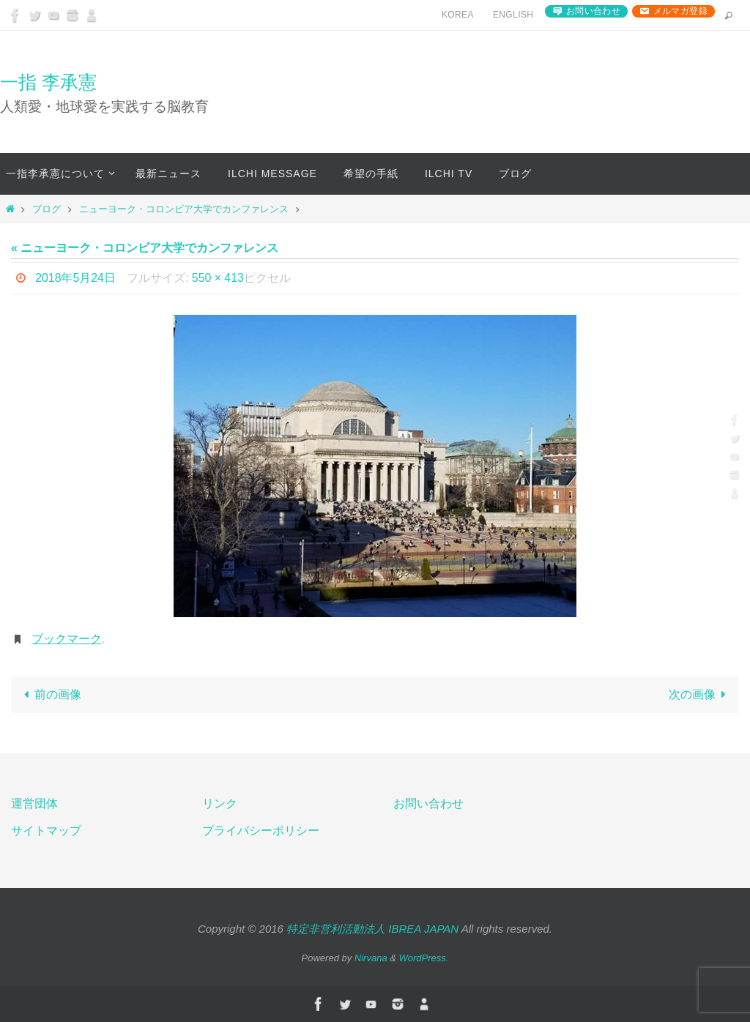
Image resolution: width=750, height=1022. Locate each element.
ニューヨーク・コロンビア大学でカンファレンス (184, 209)
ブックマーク (66, 639)
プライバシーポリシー (260, 830)
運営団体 (34, 803)
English (513, 15)
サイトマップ (46, 830)
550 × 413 (218, 278)
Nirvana (370, 957)
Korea (458, 15)
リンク (219, 803)
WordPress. (424, 957)
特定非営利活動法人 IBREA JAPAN (372, 928)
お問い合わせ (593, 11)
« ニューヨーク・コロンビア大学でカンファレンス (144, 248)
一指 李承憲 (48, 82)
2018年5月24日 (75, 278)
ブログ (46, 209)
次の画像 (700, 694)
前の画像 (49, 694)
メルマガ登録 (680, 11)
